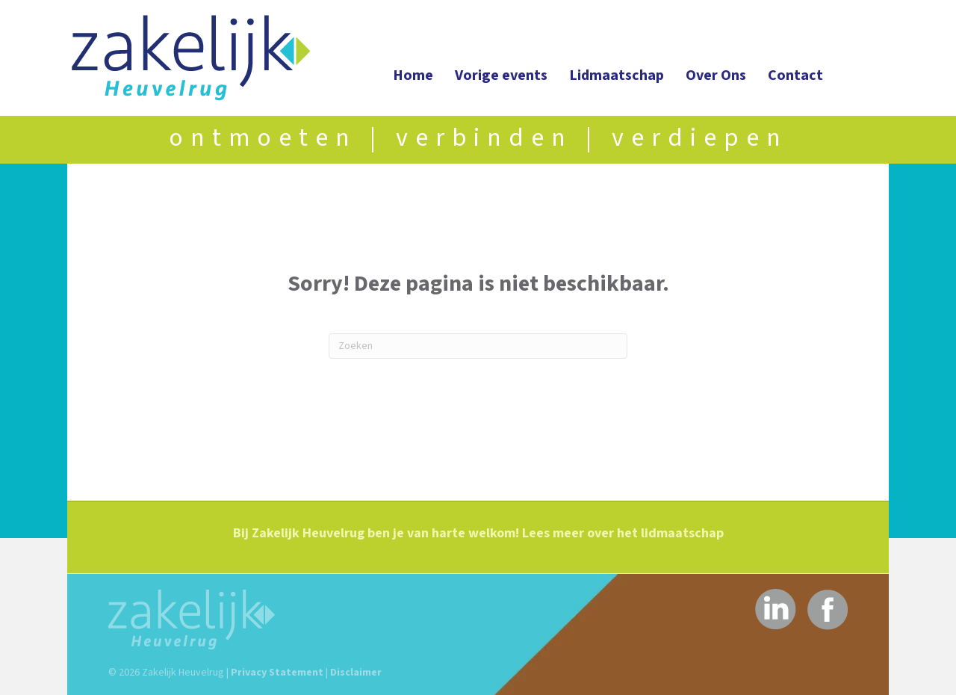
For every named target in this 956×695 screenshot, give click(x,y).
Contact (795, 75)
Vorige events (501, 75)
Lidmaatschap (616, 75)
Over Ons (716, 75)
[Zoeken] (478, 346)
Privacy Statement (277, 672)
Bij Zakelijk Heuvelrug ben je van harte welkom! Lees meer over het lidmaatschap (478, 533)
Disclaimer (356, 672)
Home (413, 75)
